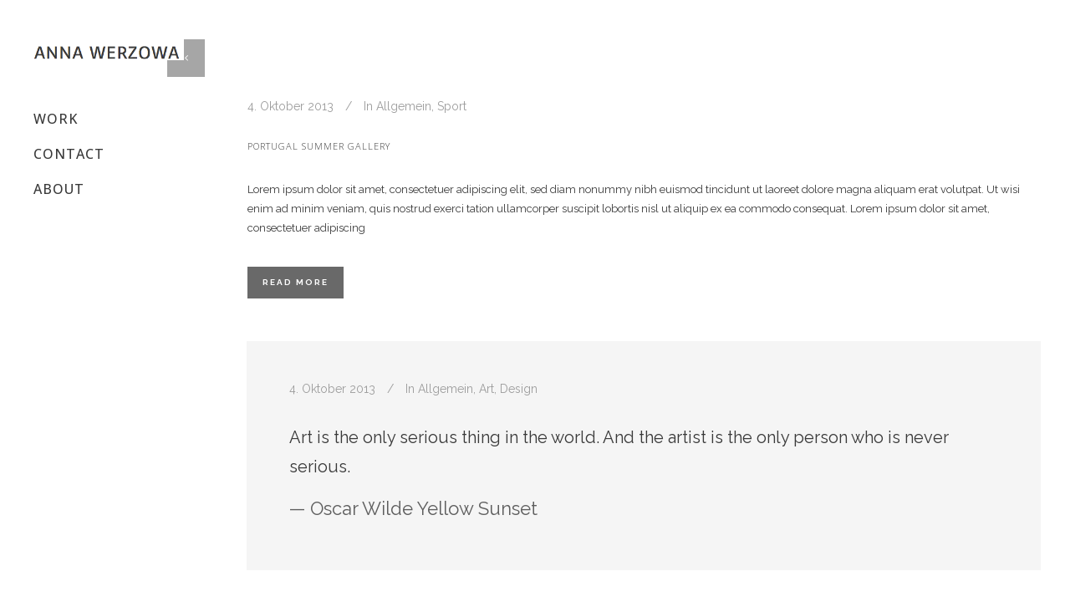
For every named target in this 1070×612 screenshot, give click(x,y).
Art (486, 388)
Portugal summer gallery (318, 146)
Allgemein (403, 106)
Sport (451, 106)
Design (519, 388)
